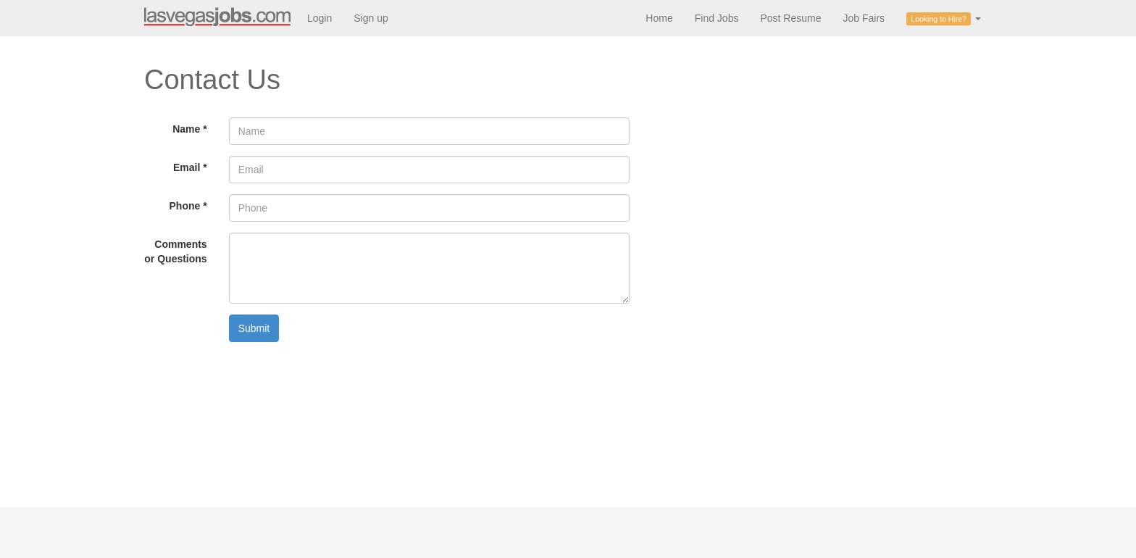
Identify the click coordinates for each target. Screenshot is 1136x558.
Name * (189, 129)
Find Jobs (717, 18)
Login (319, 18)
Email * (190, 167)
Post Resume (790, 18)
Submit (254, 328)
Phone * (188, 206)
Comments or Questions (175, 251)
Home (659, 18)
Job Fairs (864, 18)
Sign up (371, 18)
